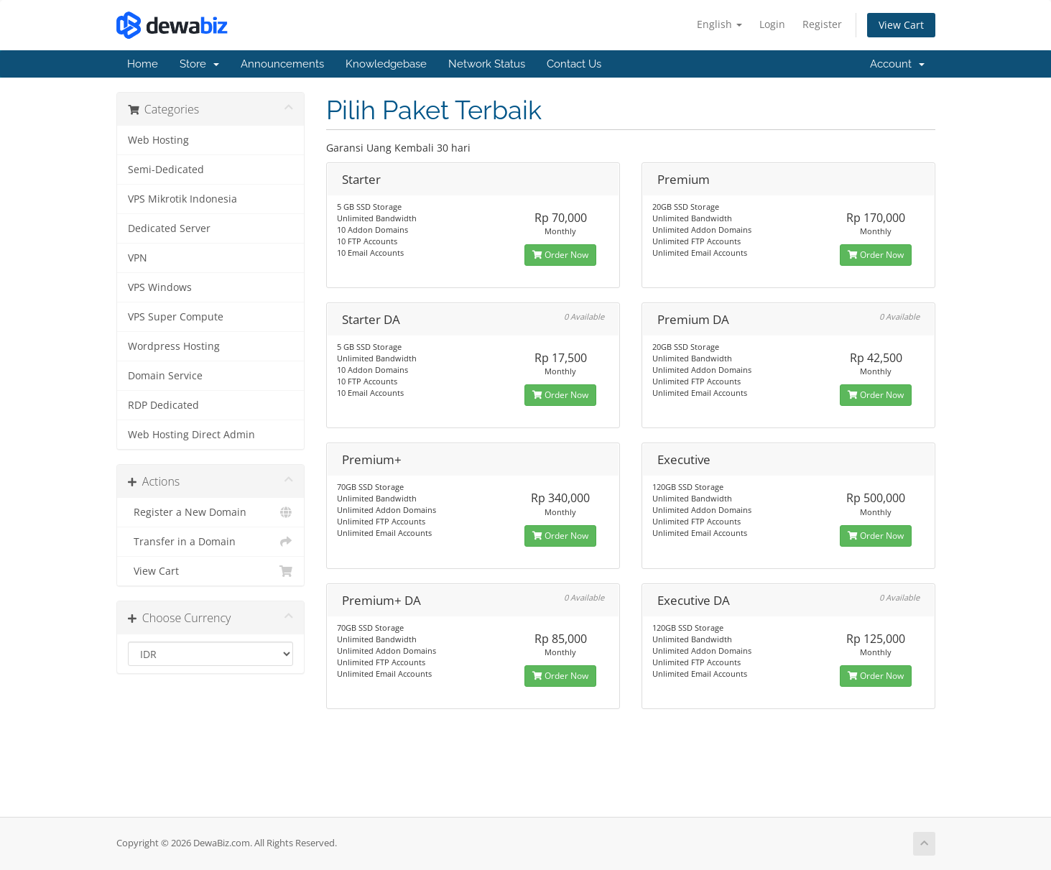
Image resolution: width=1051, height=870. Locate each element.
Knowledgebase (386, 63)
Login (772, 24)
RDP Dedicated (163, 405)
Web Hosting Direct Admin (191, 434)
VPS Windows (160, 287)
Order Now (560, 255)
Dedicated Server (169, 228)
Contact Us (574, 63)
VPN (137, 257)
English (719, 24)
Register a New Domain (211, 512)
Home (142, 63)
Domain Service (165, 375)
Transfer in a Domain (211, 541)
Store (199, 63)
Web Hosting (158, 140)
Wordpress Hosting (174, 346)
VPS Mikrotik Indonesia (182, 199)
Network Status (486, 63)
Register (822, 24)
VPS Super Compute (175, 316)
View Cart (901, 25)
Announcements (282, 63)
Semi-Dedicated (166, 169)
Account (897, 63)
